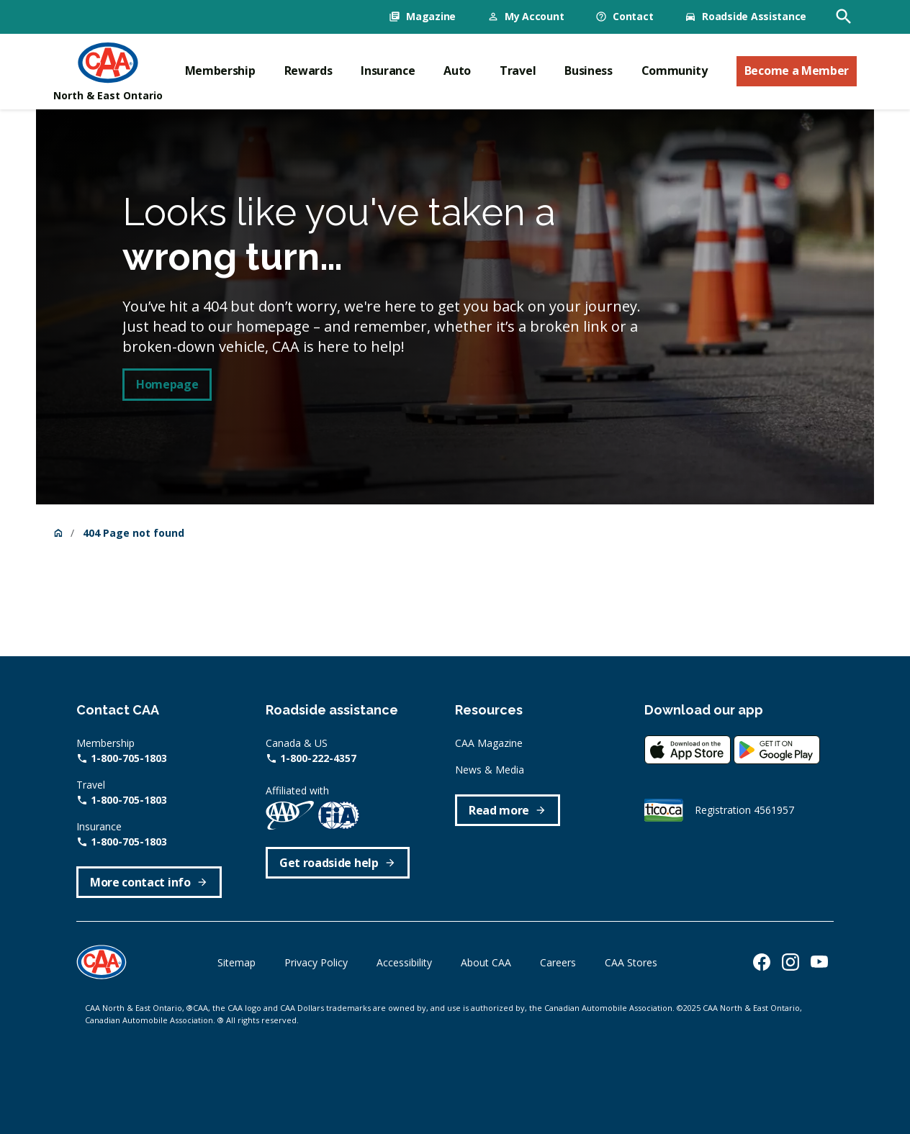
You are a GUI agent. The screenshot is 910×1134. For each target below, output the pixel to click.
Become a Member (796, 70)
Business (588, 70)
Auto (457, 70)
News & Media (489, 769)
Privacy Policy (316, 962)
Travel (518, 70)
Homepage (167, 384)
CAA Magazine (489, 743)
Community (674, 70)
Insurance (388, 70)
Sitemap (236, 962)
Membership (220, 70)
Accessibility (404, 962)
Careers (558, 962)
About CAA (486, 962)
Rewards (308, 70)
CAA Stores (631, 962)
